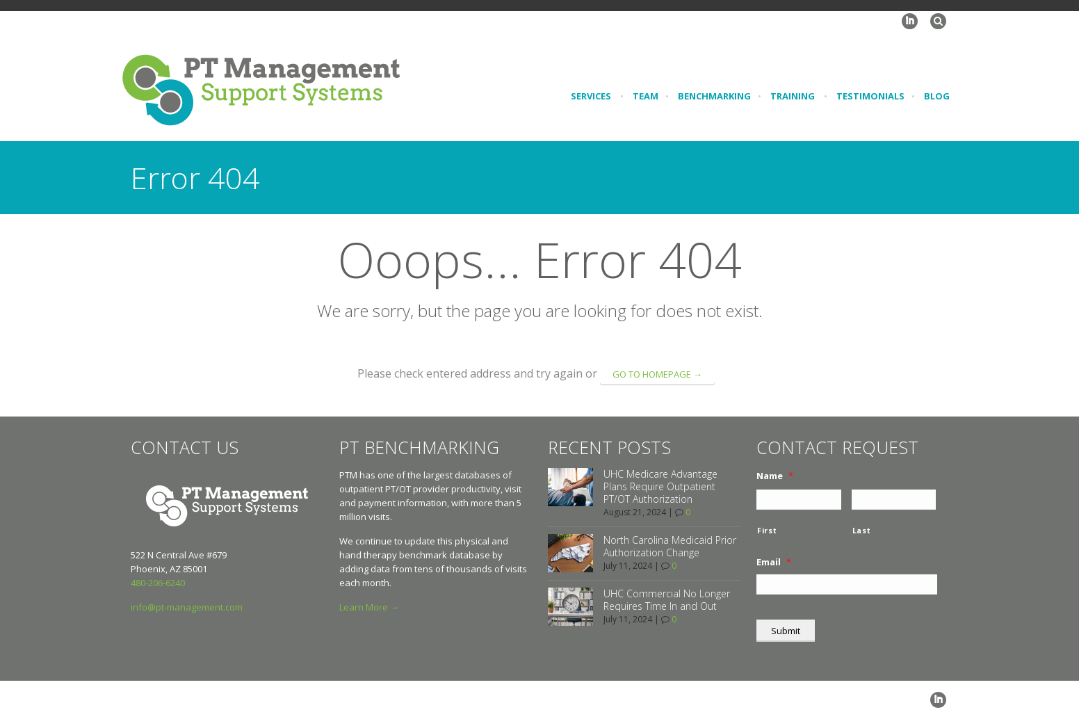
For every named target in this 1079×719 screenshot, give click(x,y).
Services (591, 96)
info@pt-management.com (187, 607)
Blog (937, 96)
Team (645, 96)
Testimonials (870, 96)
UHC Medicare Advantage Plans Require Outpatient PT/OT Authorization (660, 486)
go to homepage (657, 374)
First (767, 530)
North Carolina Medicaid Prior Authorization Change (669, 546)
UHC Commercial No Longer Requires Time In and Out (666, 600)
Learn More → (369, 607)
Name (774, 476)
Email (773, 562)
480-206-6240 (158, 582)
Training (792, 96)
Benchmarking (714, 96)
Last (861, 530)
